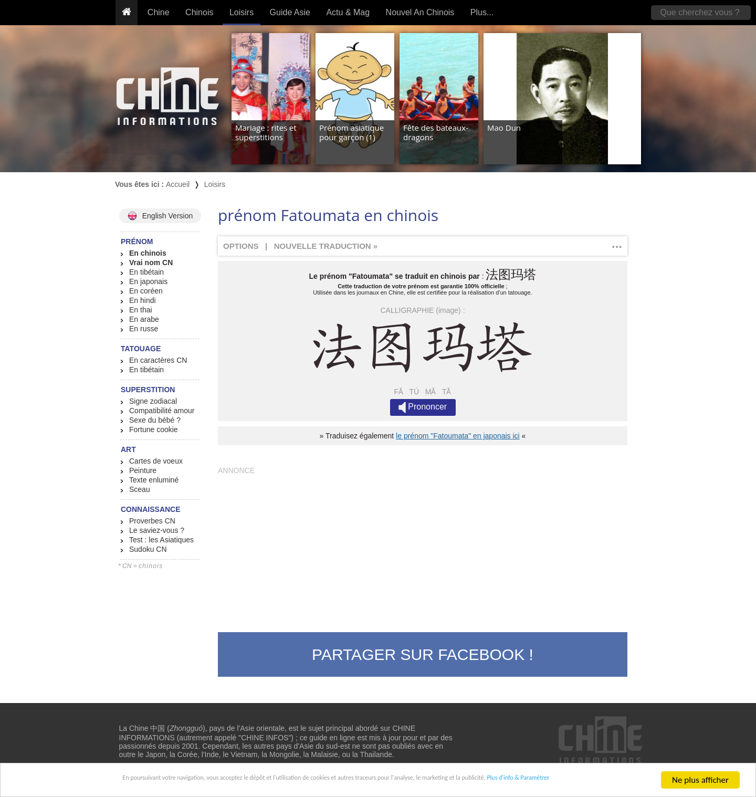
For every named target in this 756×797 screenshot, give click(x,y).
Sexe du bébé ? (155, 420)
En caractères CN (158, 360)
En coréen (146, 291)
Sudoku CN (148, 549)
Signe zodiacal (153, 401)
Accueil (178, 184)
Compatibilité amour (162, 410)
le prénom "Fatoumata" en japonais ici (458, 436)
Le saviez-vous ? (156, 530)
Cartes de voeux (156, 461)
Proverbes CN (152, 521)
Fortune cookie (153, 429)
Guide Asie (290, 12)
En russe (143, 328)
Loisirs (241, 12)
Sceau (139, 489)
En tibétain (146, 272)
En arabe (144, 319)
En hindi (142, 300)
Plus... (482, 12)
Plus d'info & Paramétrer (594, 780)
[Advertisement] (422, 548)
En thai (140, 310)
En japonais (148, 281)
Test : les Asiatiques (161, 540)
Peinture (142, 470)
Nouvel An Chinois (420, 12)
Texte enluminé (153, 480)
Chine (159, 12)
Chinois (199, 12)
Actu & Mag (348, 12)
